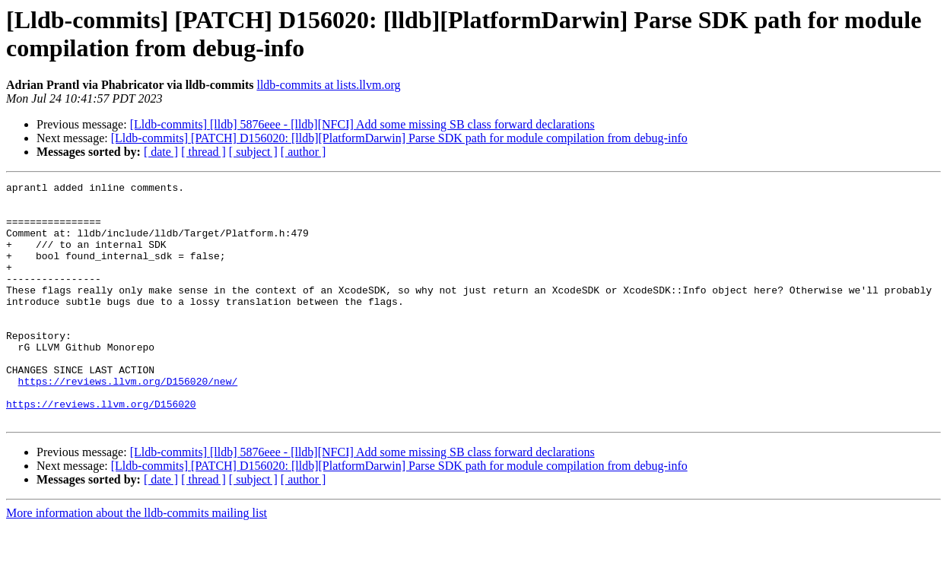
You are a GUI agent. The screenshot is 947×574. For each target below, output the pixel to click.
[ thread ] (203, 151)
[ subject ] (253, 151)
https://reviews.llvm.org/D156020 (101, 449)
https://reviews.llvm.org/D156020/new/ (128, 422)
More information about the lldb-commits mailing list (136, 560)
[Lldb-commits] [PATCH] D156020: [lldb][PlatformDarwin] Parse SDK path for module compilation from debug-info (399, 138)
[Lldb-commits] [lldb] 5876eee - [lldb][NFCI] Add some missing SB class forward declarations (362, 124)
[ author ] (303, 151)
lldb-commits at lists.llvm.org (328, 84)
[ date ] (161, 151)
